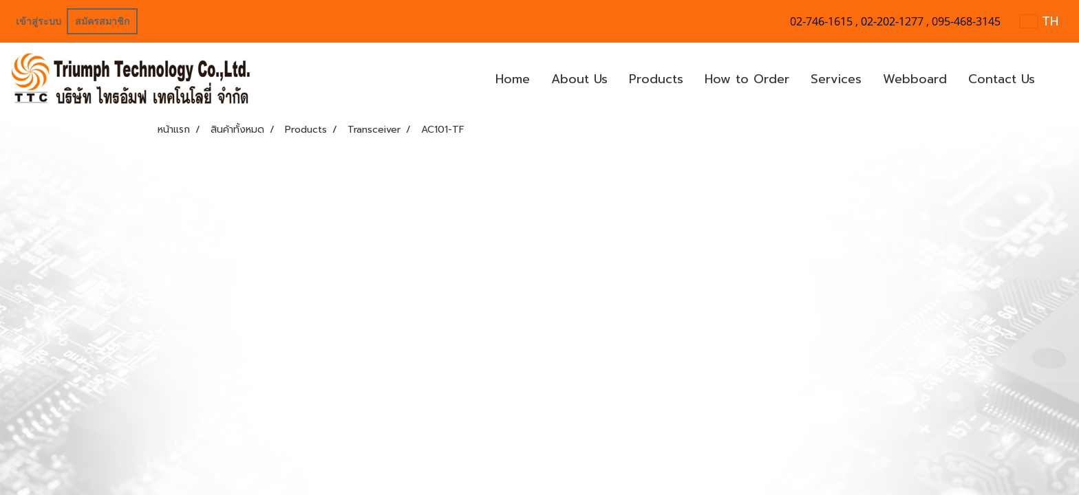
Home (512, 79)
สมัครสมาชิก (102, 21)
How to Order (747, 79)
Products (656, 79)
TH (1039, 21)
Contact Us (1001, 79)
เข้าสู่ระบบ (38, 21)
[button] (1057, 79)
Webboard (915, 79)
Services (836, 79)
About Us (579, 79)
